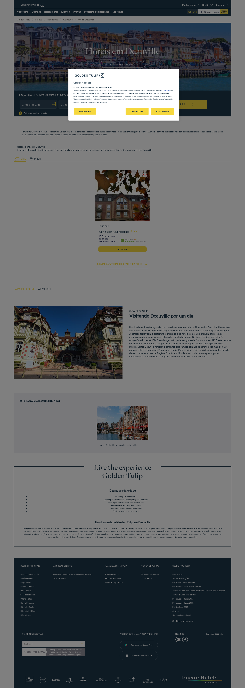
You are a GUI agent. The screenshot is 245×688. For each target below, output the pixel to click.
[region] (123, 95)
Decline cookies (137, 111)
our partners (165, 90)
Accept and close (162, 111)
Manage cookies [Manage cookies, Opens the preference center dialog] (85, 111)
